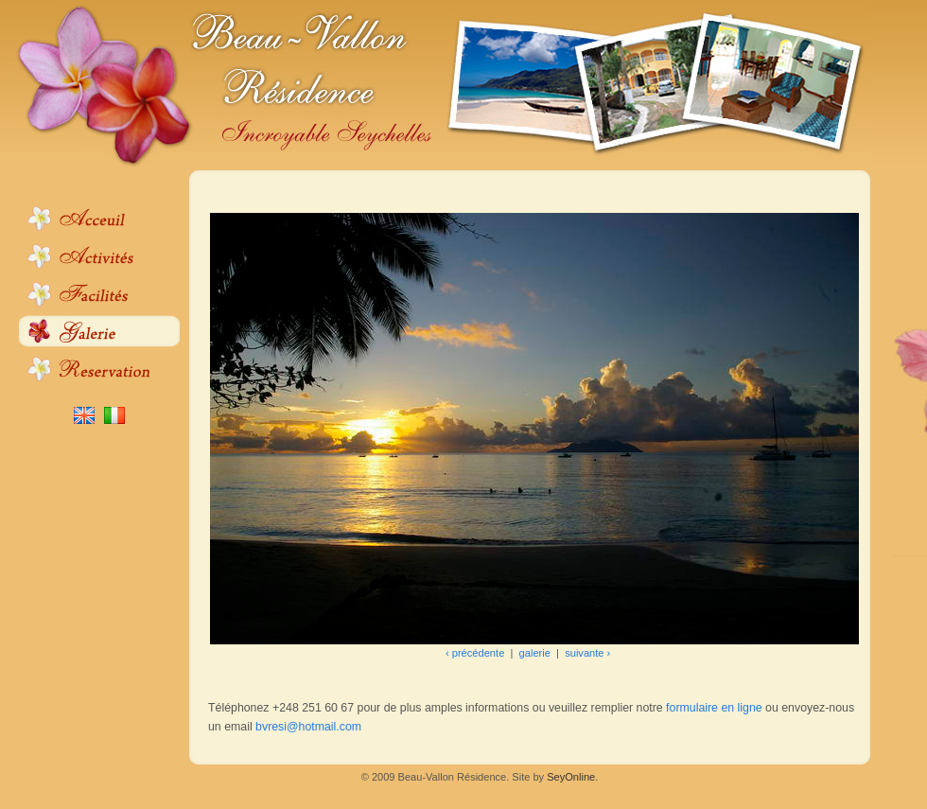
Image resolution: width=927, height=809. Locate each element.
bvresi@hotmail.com (308, 726)
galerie (535, 653)
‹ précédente (475, 653)
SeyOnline (571, 777)
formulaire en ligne (714, 707)
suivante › (587, 653)
